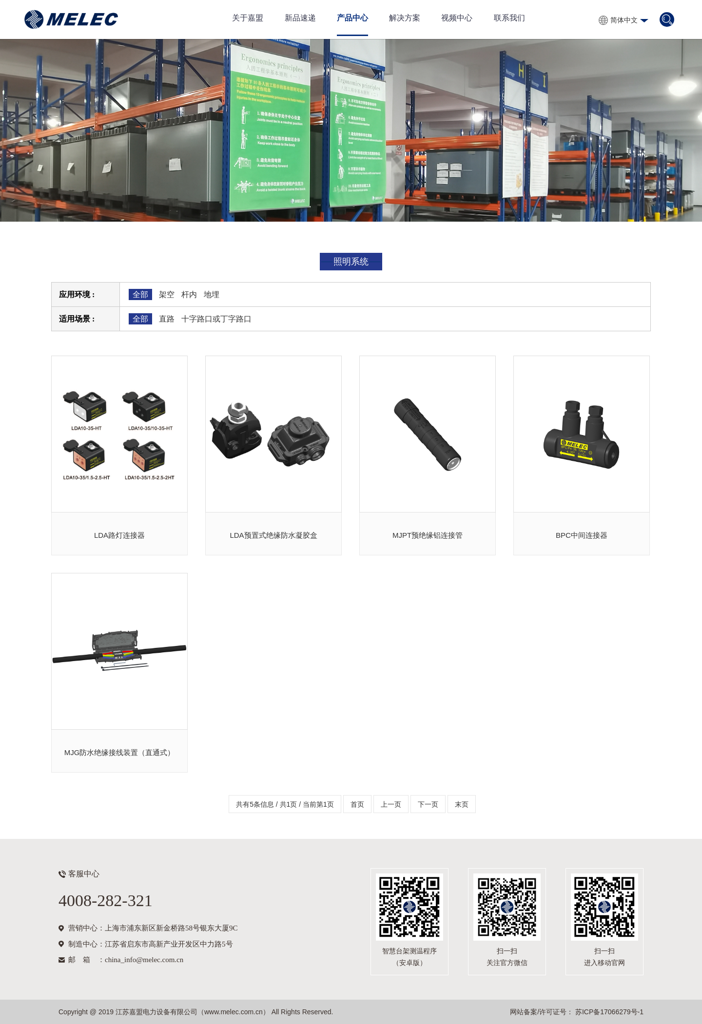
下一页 (428, 804)
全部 (140, 294)
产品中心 (352, 18)
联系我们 (509, 18)
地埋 (211, 294)
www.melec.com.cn (233, 1012)
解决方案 (404, 18)
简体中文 (624, 20)
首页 (357, 804)
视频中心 (456, 18)
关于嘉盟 (247, 18)
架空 (167, 294)
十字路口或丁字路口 (216, 319)
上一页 (391, 804)
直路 (167, 319)
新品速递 (300, 18)
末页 (461, 804)
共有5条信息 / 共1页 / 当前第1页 (285, 804)
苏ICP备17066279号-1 (608, 1012)
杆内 (189, 294)
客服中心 (83, 874)
